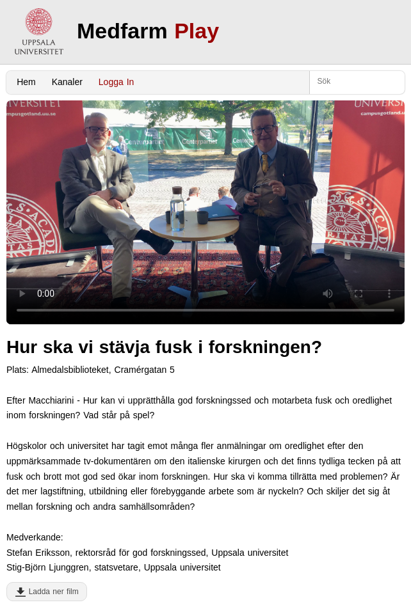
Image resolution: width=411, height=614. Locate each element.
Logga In (116, 82)
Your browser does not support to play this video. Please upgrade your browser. (205, 212)
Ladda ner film (51, 591)
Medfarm (148, 31)
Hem (26, 82)
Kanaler (67, 82)
